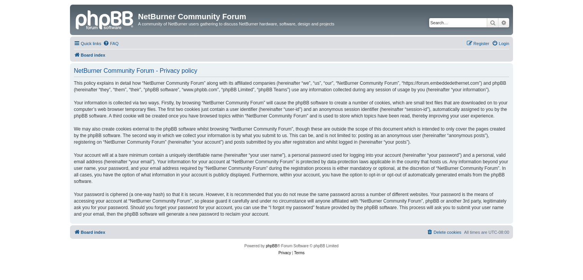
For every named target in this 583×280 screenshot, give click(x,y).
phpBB (271, 246)
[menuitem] (110, 43)
